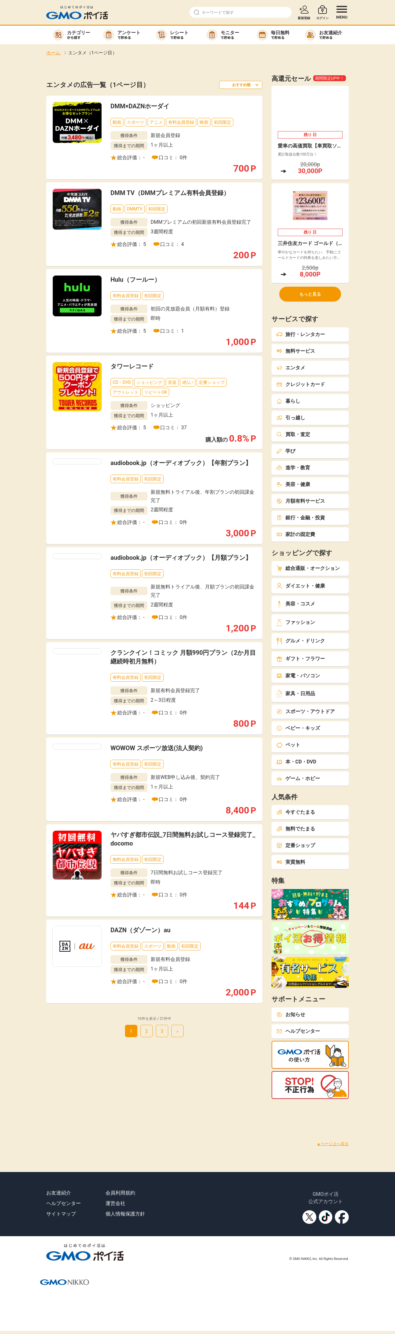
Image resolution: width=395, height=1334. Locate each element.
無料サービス (295, 351)
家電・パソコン (298, 676)
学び (285, 451)
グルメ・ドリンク (300, 641)
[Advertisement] (112, 1113)
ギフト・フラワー (300, 659)
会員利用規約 (120, 1193)
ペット (288, 745)
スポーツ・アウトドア (305, 711)
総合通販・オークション (308, 568)
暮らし (288, 401)
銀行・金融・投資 (300, 518)
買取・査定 (293, 434)
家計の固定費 (295, 534)
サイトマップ (61, 1214)
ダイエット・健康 (300, 586)
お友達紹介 (58, 1193)
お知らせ (290, 1014)
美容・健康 (293, 484)
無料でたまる (295, 829)
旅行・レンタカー (300, 334)
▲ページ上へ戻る (333, 1143)
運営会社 (115, 1203)
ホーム (53, 53)
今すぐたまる (295, 812)
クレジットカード (300, 384)
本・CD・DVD (296, 762)
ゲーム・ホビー (298, 778)
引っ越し (290, 418)
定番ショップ (295, 845)
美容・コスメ (295, 604)
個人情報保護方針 (125, 1214)
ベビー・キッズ (298, 728)
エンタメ (290, 368)
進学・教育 (293, 468)
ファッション (295, 622)
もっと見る (310, 294)
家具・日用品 (295, 693)
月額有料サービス (300, 501)
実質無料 (290, 862)
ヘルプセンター (298, 1031)
